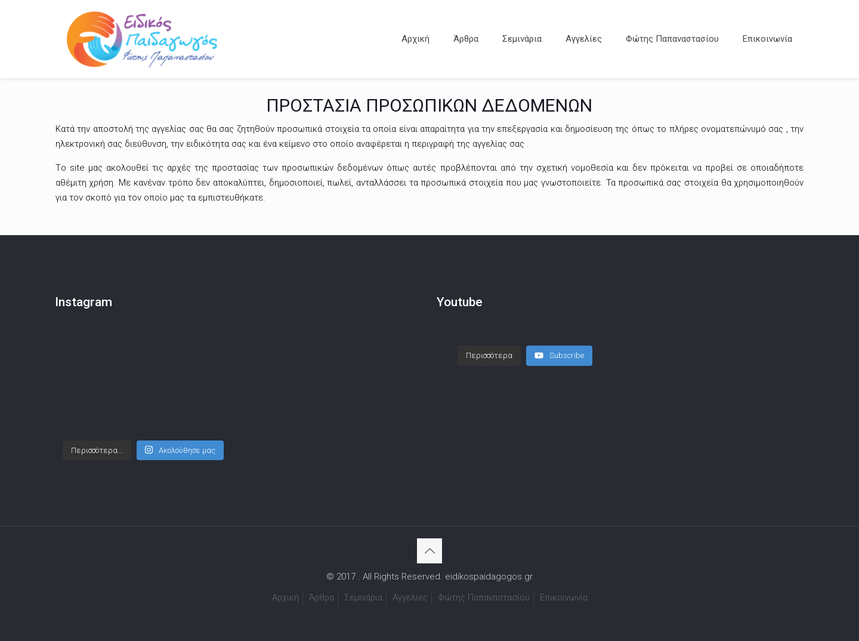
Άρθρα (321, 597)
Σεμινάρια (363, 597)
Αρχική (285, 597)
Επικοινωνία (564, 597)
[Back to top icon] (429, 550)
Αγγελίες (410, 597)
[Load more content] (489, 356)
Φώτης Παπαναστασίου (484, 597)
